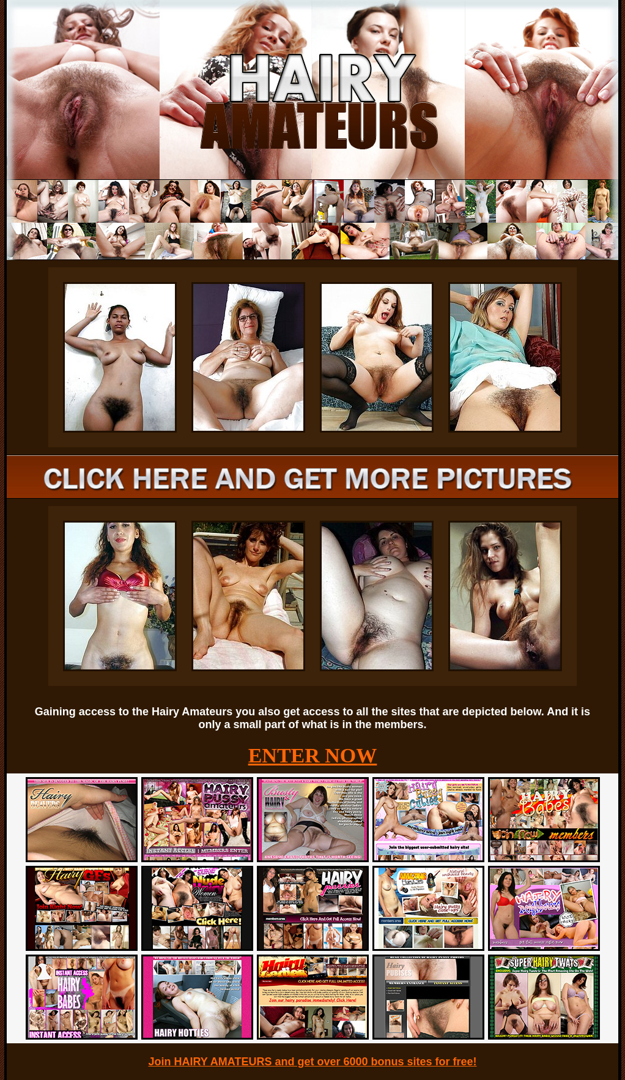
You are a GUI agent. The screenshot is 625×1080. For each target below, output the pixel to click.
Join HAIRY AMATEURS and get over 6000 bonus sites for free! (312, 1062)
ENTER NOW (312, 755)
